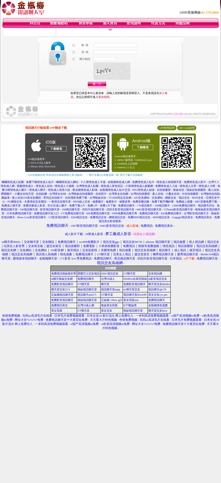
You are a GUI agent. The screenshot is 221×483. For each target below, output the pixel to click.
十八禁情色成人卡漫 (93, 182)
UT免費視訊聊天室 (72, 213)
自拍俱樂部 (164, 189)
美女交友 (106, 310)
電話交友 (184, 197)
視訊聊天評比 (206, 205)
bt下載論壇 (130, 305)
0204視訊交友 (79, 217)
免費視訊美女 (203, 217)
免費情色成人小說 (166, 186)
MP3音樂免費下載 (206, 201)
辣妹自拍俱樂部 (196, 189)
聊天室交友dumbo (159, 284)
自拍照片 (101, 193)
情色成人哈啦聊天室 (169, 182)
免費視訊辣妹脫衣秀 (63, 273)
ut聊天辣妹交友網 (62, 278)
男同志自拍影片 (53, 197)
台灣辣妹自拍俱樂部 (80, 193)
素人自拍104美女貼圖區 (26, 197)
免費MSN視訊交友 (139, 217)
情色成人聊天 (37, 189)
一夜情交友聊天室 (60, 201)
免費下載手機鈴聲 (163, 201)
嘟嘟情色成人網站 (67, 182)
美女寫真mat (131, 300)
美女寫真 (56, 310)
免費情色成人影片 (195, 182)
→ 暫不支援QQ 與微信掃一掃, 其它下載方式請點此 (114, 175)
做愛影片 (111, 201)
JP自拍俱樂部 (190, 193)
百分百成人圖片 (57, 205)
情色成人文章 (188, 186)
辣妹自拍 (178, 189)
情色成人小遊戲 (64, 186)
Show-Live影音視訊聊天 (31, 217)
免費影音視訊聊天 (62, 284)
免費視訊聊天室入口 (46, 213)
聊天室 (105, 284)
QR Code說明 (187, 128)
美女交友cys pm (157, 294)
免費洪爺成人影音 (34, 205)
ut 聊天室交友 (131, 289)
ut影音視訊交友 (157, 278)
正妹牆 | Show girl (111, 300)
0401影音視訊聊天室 (149, 209)
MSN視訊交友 (161, 217)
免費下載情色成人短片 (40, 182)
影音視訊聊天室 (50, 209)
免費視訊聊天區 (149, 213)
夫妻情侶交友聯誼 (35, 201)
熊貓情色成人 (25, 186)
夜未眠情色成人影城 (84, 189)
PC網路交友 (14, 201)
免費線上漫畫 (184, 201)
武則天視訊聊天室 (93, 209)
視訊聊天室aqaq (110, 289)
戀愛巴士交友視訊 (89, 273)
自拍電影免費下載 (76, 197)
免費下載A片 (77, 205)
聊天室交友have (157, 310)
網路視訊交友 (117, 217)
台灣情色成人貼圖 (87, 186)
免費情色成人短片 (143, 182)
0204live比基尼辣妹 (135, 278)
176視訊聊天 (144, 205)
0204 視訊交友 (109, 273)
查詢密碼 (103, 97)
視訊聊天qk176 (157, 289)
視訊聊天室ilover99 (134, 294)
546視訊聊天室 (29, 209)
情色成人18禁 (207, 186)
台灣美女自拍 (57, 193)
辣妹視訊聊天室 (87, 289)
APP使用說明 (167, 128)
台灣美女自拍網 (118, 193)
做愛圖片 (98, 201)
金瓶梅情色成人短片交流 (115, 189)
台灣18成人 (108, 278)
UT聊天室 (129, 273)
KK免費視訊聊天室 (98, 213)
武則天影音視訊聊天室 (120, 209)
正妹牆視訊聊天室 (62, 294)
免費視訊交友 (98, 217)
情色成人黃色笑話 (112, 186)
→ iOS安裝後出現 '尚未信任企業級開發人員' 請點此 (54, 175)
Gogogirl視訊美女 (182, 217)
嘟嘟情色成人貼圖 (13, 182)
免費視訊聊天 (126, 205)
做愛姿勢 (124, 201)
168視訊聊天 (162, 205)
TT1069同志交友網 (119, 197)
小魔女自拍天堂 (24, 193)
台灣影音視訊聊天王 (196, 213)
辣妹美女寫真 (109, 305)
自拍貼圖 (41, 193)
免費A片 (92, 205)
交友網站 (157, 197)
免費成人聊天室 (11, 205)
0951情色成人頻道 (143, 189)
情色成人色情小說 (59, 189)
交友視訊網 (155, 273)
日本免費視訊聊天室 (19, 213)
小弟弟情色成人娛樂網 (139, 186)
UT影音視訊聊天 (58, 217)
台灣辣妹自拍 (98, 197)
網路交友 (170, 197)
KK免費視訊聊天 (171, 213)
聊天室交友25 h (60, 289)
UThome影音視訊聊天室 (178, 209)
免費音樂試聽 (141, 201)
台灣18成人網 (86, 305)
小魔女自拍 (172, 193)
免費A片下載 (108, 205)
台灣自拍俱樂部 (140, 193)
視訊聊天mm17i (87, 294)
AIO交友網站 (141, 197)
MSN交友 (197, 197)
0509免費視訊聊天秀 (124, 213)
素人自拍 (157, 193)
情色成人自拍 (44, 186)
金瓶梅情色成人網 (119, 182)
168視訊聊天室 (71, 209)
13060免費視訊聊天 (184, 205)
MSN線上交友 (81, 201)
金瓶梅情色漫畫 (158, 305)
